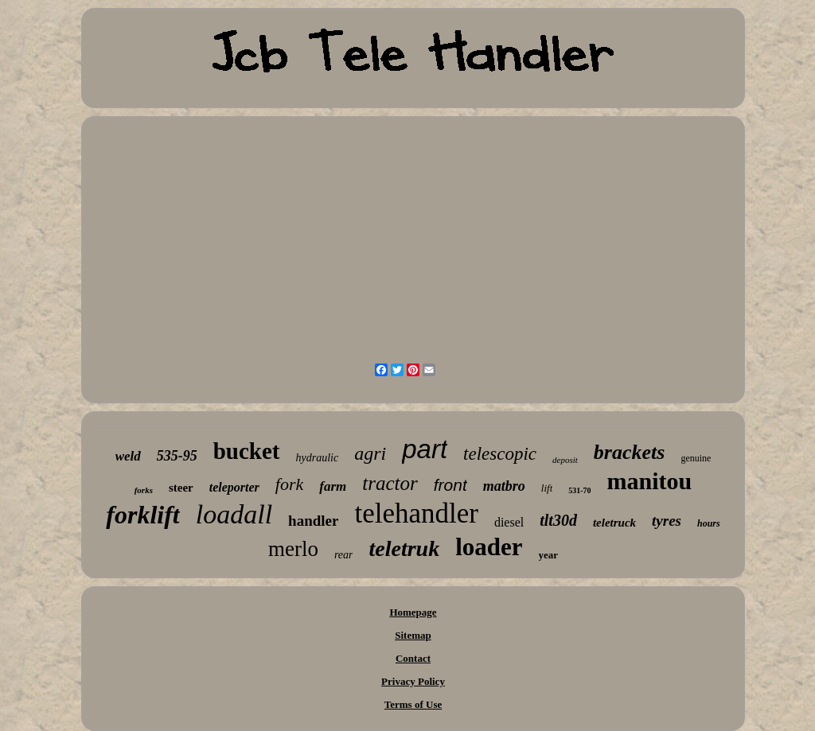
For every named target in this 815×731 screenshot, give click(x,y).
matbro (504, 486)
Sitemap (413, 635)
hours (708, 523)
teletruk (404, 548)
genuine (695, 458)
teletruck (614, 522)
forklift (142, 514)
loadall (234, 514)
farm (332, 486)
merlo (293, 549)
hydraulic (317, 458)
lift (546, 488)
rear (343, 555)
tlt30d (558, 520)
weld (128, 456)
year (549, 555)
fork (289, 484)
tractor (389, 483)
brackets (629, 452)
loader (488, 547)
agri (370, 453)
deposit (565, 460)
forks (144, 490)
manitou (649, 481)
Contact (413, 658)
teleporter (234, 487)
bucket (246, 451)
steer (181, 487)
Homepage (412, 612)
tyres (666, 520)
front (450, 485)
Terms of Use (413, 704)
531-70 (579, 490)
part (424, 449)
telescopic (499, 454)
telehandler (416, 513)
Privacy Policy (413, 681)
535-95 (177, 456)
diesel (509, 522)
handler (313, 520)
